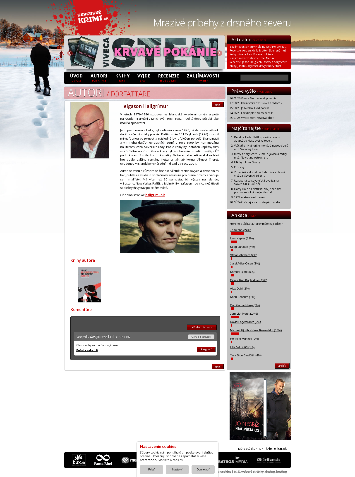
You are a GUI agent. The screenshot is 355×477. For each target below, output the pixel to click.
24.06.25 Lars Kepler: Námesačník (251, 113)
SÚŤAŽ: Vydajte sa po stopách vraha (257, 202)
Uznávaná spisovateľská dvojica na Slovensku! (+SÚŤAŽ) (256, 182)
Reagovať (206, 349)
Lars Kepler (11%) (242, 238)
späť (217, 104)
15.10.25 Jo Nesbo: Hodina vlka (249, 108)
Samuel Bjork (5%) (242, 271)
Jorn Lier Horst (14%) (244, 313)
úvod (76, 77)
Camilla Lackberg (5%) (245, 305)
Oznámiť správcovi (201, 336)
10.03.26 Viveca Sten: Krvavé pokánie (253, 98)
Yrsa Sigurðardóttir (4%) (245, 355)
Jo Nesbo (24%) (240, 230)
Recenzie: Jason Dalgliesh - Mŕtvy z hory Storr (258, 62)
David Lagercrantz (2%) (245, 321)
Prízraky (239, 167)
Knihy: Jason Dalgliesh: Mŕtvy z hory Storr (255, 66)
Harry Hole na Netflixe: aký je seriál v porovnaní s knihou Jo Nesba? (257, 190)
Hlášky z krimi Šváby (247, 162)
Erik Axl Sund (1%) (242, 347)
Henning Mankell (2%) (244, 338)
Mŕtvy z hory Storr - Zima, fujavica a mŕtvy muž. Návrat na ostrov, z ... (260, 155)
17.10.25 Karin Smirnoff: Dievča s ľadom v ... (257, 103)
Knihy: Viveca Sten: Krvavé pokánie (251, 54)
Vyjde (143, 77)
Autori (99, 77)
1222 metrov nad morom (250, 197)
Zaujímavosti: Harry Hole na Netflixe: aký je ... (258, 47)
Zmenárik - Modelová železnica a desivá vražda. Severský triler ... (259, 174)
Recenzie (168, 77)
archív (282, 366)
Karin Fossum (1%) (242, 296)
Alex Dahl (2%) (240, 288)
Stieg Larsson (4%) (242, 246)
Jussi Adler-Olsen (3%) (245, 263)
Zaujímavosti (203, 77)
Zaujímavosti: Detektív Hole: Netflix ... (253, 58)
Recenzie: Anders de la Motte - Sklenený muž (258, 50)
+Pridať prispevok (202, 327)
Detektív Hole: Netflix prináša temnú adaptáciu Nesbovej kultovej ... (257, 139)
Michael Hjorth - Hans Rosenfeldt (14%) (256, 330)
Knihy (122, 77)
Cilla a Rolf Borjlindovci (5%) (248, 280)
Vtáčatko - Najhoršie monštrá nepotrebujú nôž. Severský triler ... (261, 147)
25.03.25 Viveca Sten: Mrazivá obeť (251, 118)
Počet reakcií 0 (87, 350)
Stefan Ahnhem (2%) (243, 255)
